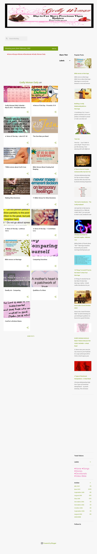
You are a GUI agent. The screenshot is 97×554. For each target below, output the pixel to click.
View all (54, 48)
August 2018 (78, 514)
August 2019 (78, 495)
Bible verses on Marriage (81, 73)
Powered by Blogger (48, 543)
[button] (28, 112)
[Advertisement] (37, 32)
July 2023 (77, 486)
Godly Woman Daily (29, 82)
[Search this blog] (18, 38)
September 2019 (79, 492)
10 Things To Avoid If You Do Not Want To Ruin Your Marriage (82, 272)
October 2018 (78, 508)
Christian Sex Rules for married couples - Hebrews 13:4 (82, 237)
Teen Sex (77, 139)
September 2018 (79, 511)
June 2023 (77, 489)
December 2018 (79, 502)
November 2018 (79, 505)
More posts (30, 336)
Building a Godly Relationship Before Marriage (80, 106)
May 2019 (77, 498)
